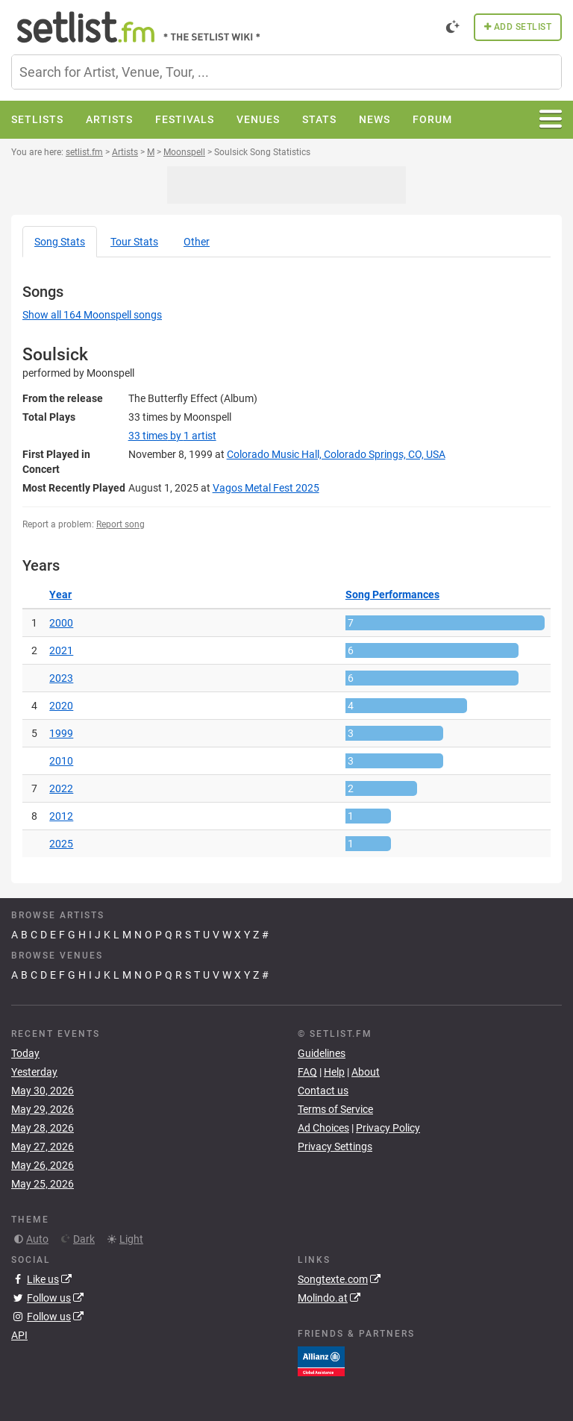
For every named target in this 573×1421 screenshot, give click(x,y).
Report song (120, 524)
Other (197, 242)
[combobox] (286, 72)
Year (60, 594)
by (172, 436)
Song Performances (392, 594)
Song (59, 242)
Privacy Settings (335, 1146)
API (19, 1335)
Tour (134, 242)
